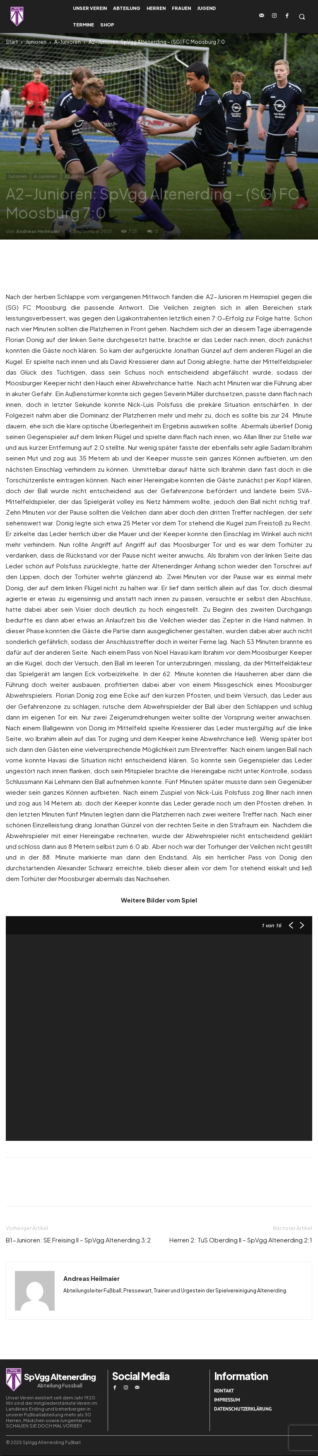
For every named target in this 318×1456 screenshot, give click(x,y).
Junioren (36, 42)
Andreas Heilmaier (38, 231)
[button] (302, 17)
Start (12, 42)
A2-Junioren (78, 176)
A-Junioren (67, 42)
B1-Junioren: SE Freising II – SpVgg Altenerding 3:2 (78, 1240)
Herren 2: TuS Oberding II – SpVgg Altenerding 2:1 (240, 1240)
